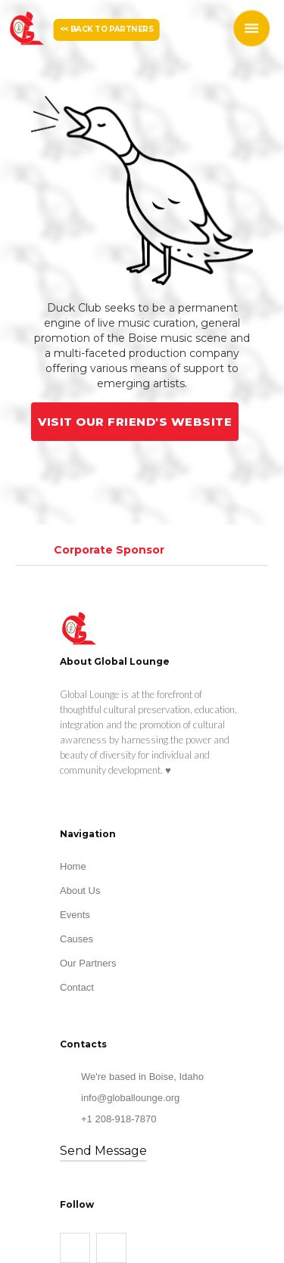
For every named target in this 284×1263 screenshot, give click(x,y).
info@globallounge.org (130, 1097)
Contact (77, 987)
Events (75, 914)
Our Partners (88, 963)
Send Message (103, 1151)
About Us (80, 890)
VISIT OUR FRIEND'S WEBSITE (135, 421)
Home (73, 866)
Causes (76, 939)
